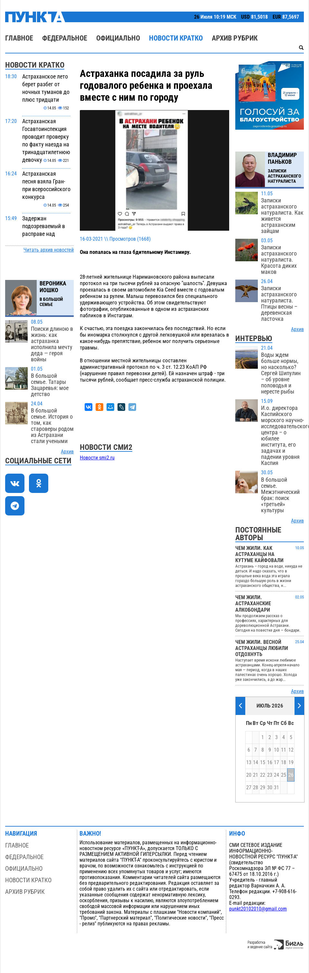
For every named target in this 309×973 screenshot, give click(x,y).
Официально (118, 38)
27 (248, 788)
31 (276, 788)
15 (262, 762)
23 (269, 775)
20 (248, 775)
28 (255, 788)
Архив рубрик (235, 38)
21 (255, 775)
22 (262, 775)
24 (276, 775)
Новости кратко (176, 38)
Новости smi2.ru (97, 458)
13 (248, 762)
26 (291, 775)
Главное (19, 38)
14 (255, 762)
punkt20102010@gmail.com (258, 909)
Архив (67, 452)
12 (291, 750)
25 (283, 775)
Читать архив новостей (48, 250)
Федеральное (64, 38)
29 (262, 788)
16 (269, 762)
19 (291, 762)
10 (276, 750)
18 (283, 762)
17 (276, 762)
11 (283, 750)
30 (269, 788)
